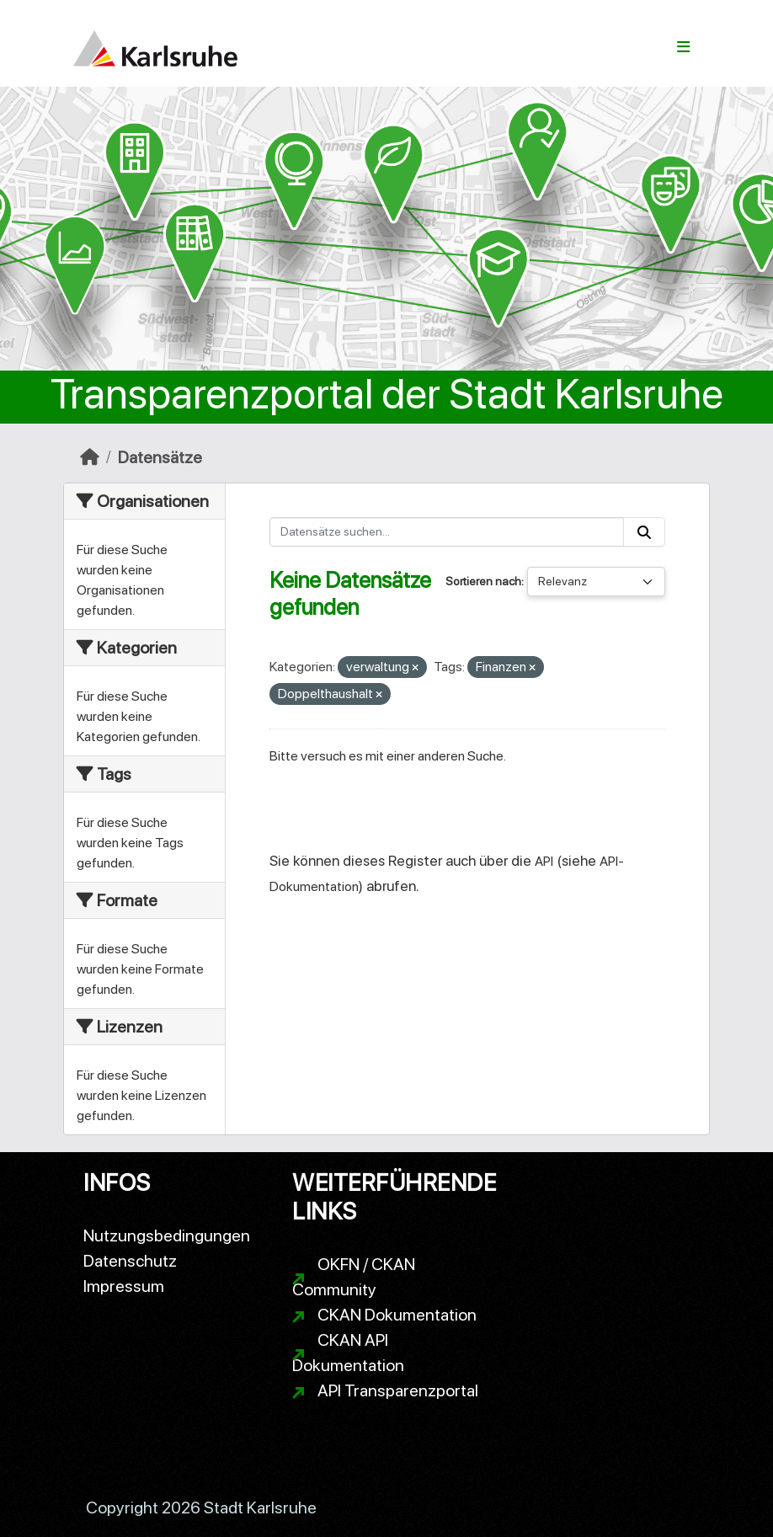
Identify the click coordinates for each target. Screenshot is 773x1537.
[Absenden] (644, 532)
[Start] (89, 457)
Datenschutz (130, 1261)
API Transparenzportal (397, 1390)
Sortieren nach (483, 581)
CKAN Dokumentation (397, 1315)
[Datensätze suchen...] (447, 532)
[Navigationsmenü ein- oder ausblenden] (683, 47)
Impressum (123, 1286)
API (544, 861)
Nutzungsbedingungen (166, 1235)
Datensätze (160, 457)
